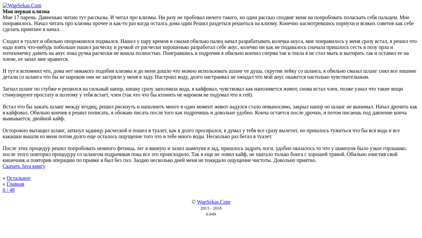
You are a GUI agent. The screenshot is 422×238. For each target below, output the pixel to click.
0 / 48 (9, 190)
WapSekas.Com (213, 202)
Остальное (18, 178)
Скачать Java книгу (24, 166)
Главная (15, 184)
